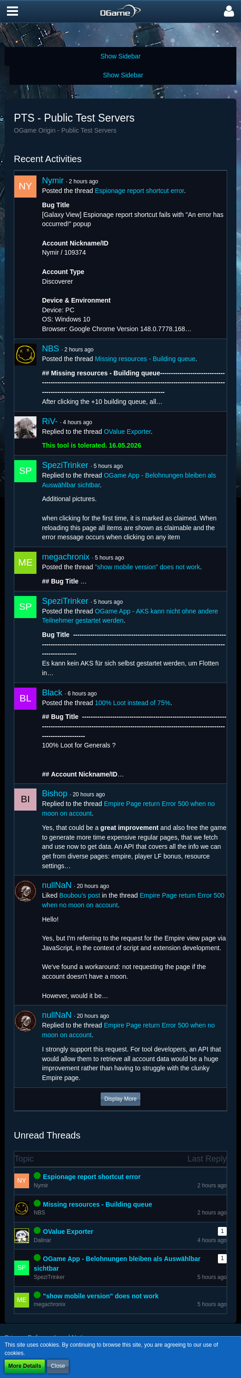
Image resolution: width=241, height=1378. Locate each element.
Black (52, 692)
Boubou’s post (79, 895)
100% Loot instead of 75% (132, 703)
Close (58, 1366)
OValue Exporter (127, 431)
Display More (120, 1099)
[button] (12, 11)
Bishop (54, 793)
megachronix (66, 556)
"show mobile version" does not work (147, 567)
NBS (50, 348)
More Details (24, 1366)
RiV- (50, 421)
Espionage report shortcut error (139, 190)
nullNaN (57, 885)
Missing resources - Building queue (145, 358)
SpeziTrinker (65, 465)
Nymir (53, 180)
